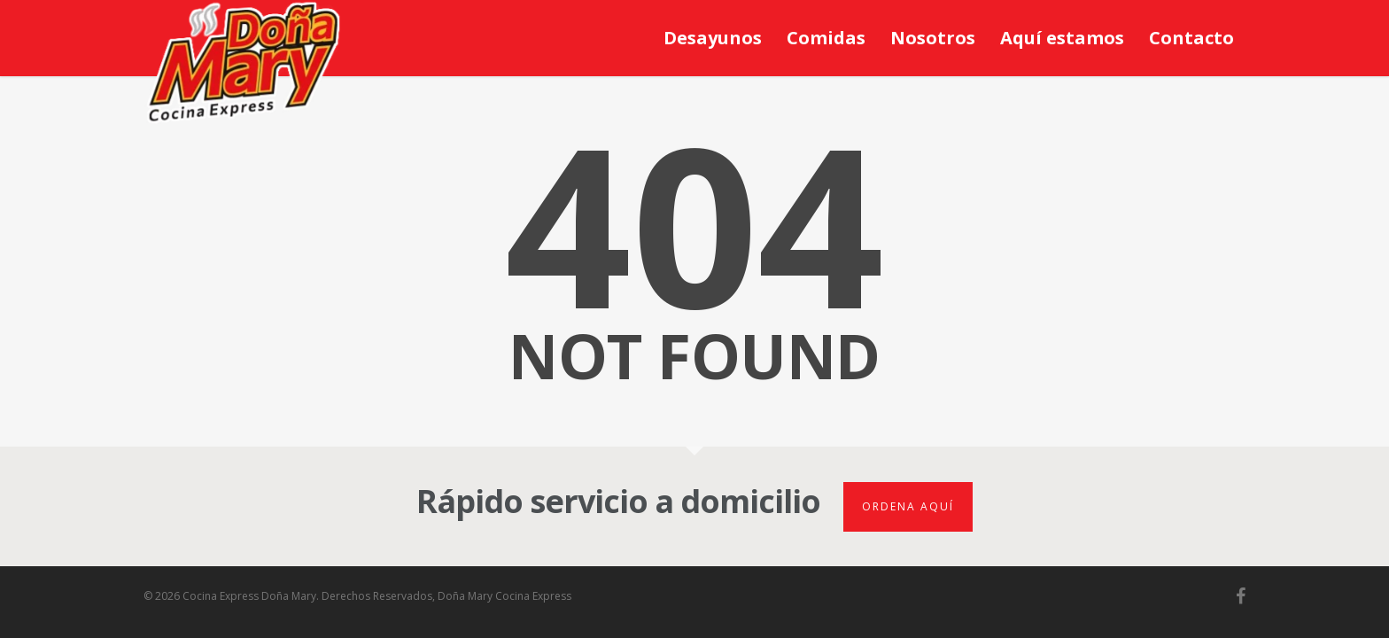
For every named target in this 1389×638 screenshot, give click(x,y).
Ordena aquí (908, 506)
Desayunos (712, 38)
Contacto (1191, 38)
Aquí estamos (1062, 38)
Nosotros (932, 38)
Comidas (826, 38)
